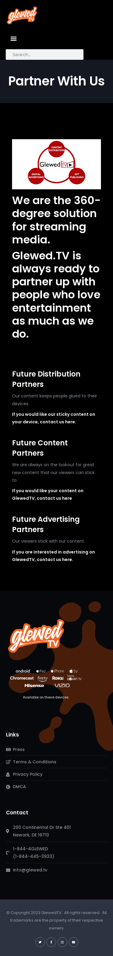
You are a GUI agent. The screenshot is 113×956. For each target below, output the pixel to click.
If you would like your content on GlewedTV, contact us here (47, 494)
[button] (14, 38)
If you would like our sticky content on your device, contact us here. (53, 418)
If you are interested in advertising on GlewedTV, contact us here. (53, 556)
